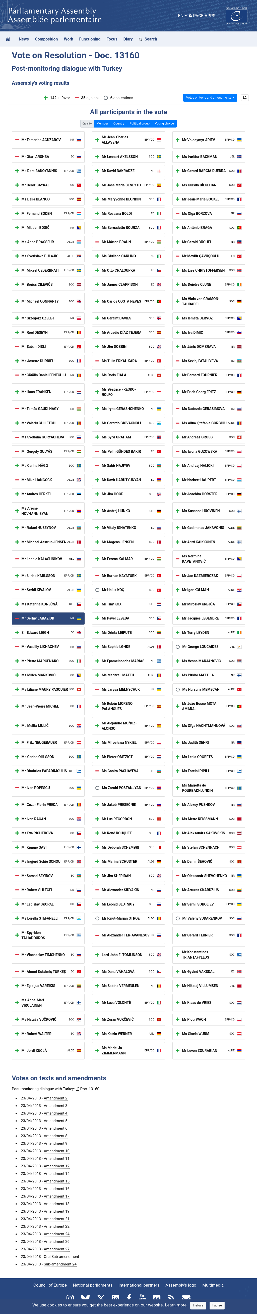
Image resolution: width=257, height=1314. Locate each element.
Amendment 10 (57, 1151)
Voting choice (164, 123)
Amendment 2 (55, 1098)
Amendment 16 (57, 1188)
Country (118, 123)
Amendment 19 (57, 1211)
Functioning (90, 39)
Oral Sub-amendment (61, 1256)
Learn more (175, 1304)
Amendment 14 (57, 1173)
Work (68, 39)
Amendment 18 (57, 1204)
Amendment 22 (57, 1226)
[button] (245, 97)
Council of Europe (50, 1285)
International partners (138, 1285)
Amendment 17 (57, 1196)
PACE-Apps (202, 15)
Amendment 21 (57, 1219)
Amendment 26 (57, 1241)
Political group (140, 123)
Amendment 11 (57, 1158)
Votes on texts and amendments (209, 97)
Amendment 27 (57, 1249)
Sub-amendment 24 (60, 1264)
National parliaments (92, 1285)
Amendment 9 (55, 1143)
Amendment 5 (55, 1121)
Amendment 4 (55, 1113)
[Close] (198, 1305)
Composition (46, 39)
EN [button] (180, 15)
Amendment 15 (57, 1181)
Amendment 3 (55, 1105)
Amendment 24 (57, 1234)
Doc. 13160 (87, 1089)
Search (148, 39)
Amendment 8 (55, 1136)
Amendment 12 (57, 1166)
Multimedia (213, 1285)
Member (102, 123)
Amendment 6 (55, 1128)
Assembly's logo (180, 1285)
